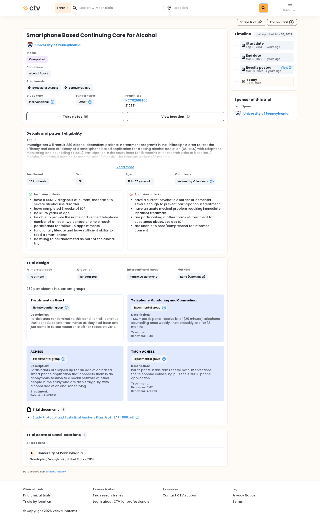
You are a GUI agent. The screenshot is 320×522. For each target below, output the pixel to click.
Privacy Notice (243, 495)
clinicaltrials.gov (56, 471)
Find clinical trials (37, 495)
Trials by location (37, 502)
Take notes (75, 116)
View (286, 68)
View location (175, 116)
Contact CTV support (180, 495)
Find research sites (108, 495)
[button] (38, 73)
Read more (125, 167)
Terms (237, 502)
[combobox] (119, 8)
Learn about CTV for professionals (121, 502)
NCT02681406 (136, 100)
